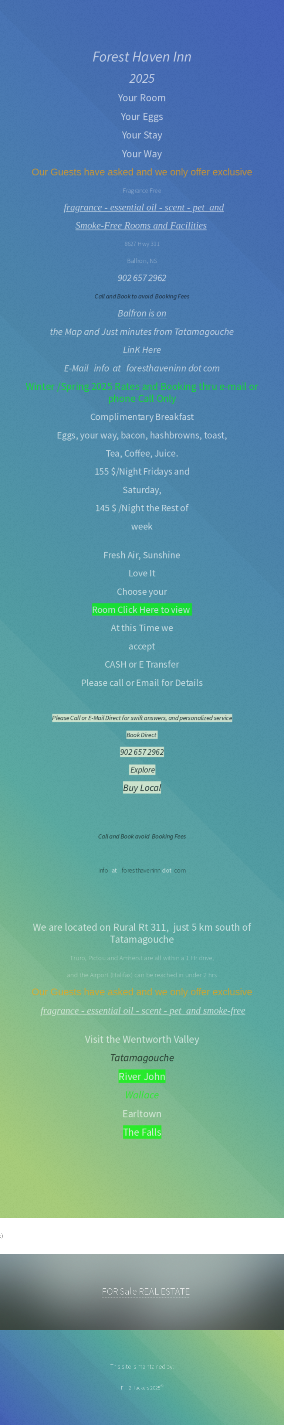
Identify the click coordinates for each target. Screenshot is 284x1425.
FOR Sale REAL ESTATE (146, 1291)
